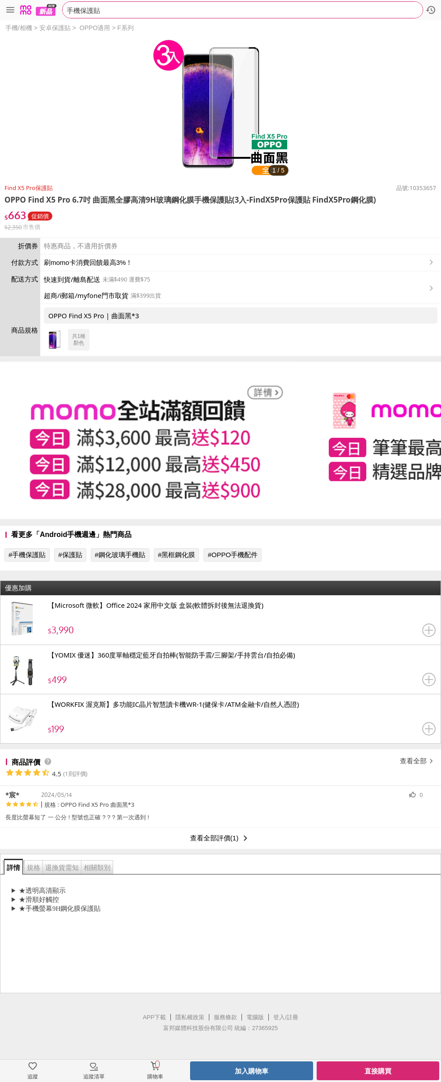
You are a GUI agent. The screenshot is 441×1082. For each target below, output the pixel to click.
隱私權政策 (189, 1017)
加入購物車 (251, 1071)
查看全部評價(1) (220, 838)
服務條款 (225, 1017)
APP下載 (154, 1017)
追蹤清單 (94, 1076)
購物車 (155, 1076)
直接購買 (378, 1071)
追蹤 (32, 1076)
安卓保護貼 (55, 27)
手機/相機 (18, 27)
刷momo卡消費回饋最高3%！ (88, 262)
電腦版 (255, 1017)
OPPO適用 (95, 27)
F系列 (125, 27)
